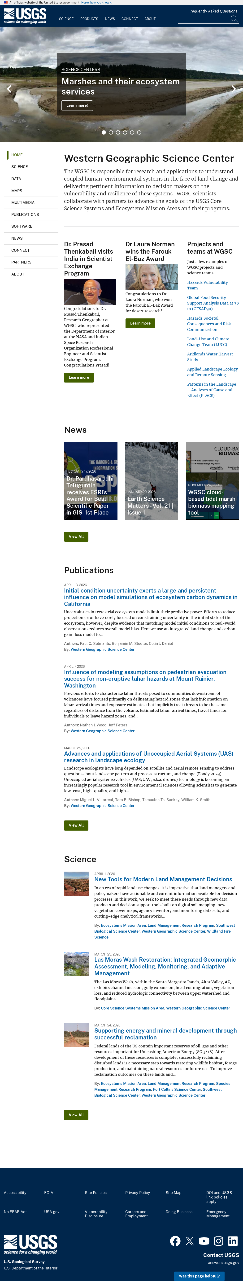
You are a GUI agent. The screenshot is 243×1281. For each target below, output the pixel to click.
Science (66, 19)
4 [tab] (125, 132)
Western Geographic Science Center (103, 649)
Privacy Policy (137, 1193)
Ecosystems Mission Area (123, 925)
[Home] (25, 23)
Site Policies (96, 1193)
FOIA (48, 1193)
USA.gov (51, 1212)
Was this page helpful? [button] (199, 1276)
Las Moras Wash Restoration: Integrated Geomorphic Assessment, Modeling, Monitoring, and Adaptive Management (165, 966)
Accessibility (15, 1193)
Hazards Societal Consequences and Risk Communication (209, 324)
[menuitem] (66, 16)
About (150, 19)
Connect (130, 19)
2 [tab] (111, 132)
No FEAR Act (15, 1212)
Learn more (79, 377)
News (110, 19)
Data (16, 179)
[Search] (234, 19)
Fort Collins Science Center (177, 1089)
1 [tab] (104, 132)
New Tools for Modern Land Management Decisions (163, 879)
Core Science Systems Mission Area (132, 1008)
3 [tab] (118, 132)
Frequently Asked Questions (212, 11)
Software (21, 226)
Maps (16, 191)
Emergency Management (218, 1214)
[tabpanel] (121, 84)
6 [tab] (139, 132)
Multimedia (23, 202)
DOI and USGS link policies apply (219, 1197)
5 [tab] (132, 132)
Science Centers (80, 69)
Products (89, 19)
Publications (25, 214)
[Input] (208, 19)
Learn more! (77, 105)
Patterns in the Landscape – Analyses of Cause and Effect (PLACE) (211, 390)
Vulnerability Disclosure (96, 1214)
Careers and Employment (136, 1214)
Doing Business (179, 1212)
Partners (21, 262)
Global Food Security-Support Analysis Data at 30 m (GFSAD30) (213, 303)
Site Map (174, 1193)
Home (17, 155)
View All (76, 536)
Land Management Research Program (181, 925)
